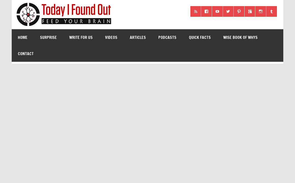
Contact (26, 53)
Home (22, 37)
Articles (138, 37)
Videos (111, 37)
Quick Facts (200, 37)
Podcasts (167, 37)
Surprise (48, 37)
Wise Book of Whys (240, 37)
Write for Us (81, 37)
